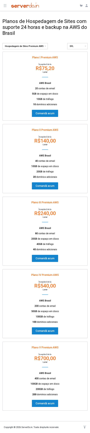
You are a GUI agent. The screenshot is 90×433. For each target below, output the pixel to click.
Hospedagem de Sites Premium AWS (25, 46)
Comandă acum (45, 113)
